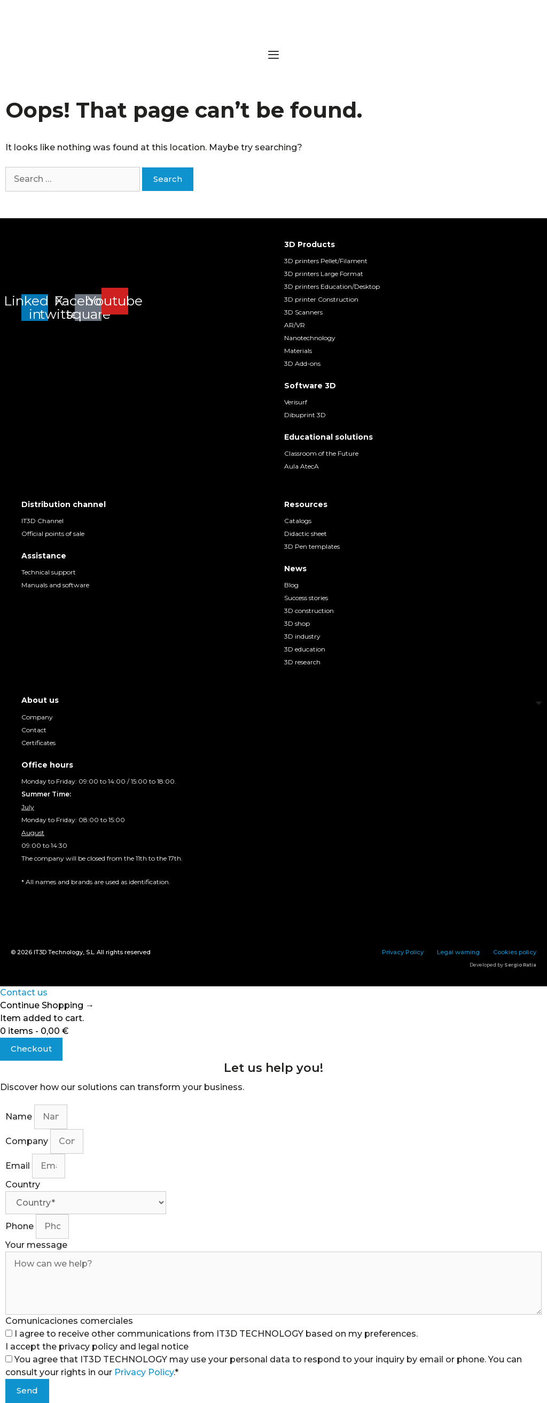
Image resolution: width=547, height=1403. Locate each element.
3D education (304, 649)
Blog (291, 585)
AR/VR (294, 325)
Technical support (48, 572)
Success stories (306, 598)
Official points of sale (52, 534)
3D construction (309, 611)
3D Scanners (303, 312)
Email (18, 1166)
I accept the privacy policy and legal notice (97, 1346)
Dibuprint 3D (305, 415)
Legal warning (458, 952)
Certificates (38, 743)
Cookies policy (514, 952)
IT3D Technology (58, 952)
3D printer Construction (321, 299)
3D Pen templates (312, 546)
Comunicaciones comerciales (69, 1321)
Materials (298, 351)
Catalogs (297, 521)
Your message (36, 1245)
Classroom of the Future (321, 453)
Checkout (31, 1049)
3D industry (302, 636)
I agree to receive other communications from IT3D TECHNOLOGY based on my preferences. (216, 1334)
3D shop (297, 623)
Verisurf (295, 402)
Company (37, 717)
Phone (20, 1226)
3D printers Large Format (323, 274)
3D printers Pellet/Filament (326, 261)
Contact (33, 730)
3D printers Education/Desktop (332, 286)
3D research (302, 662)
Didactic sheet (305, 534)
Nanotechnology (309, 338)
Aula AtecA (301, 466)
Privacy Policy (403, 952)
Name (19, 1116)
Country (22, 1184)
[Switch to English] (48, 902)
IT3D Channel (42, 521)
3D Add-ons (302, 363)
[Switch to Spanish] (28, 902)
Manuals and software (55, 585)
